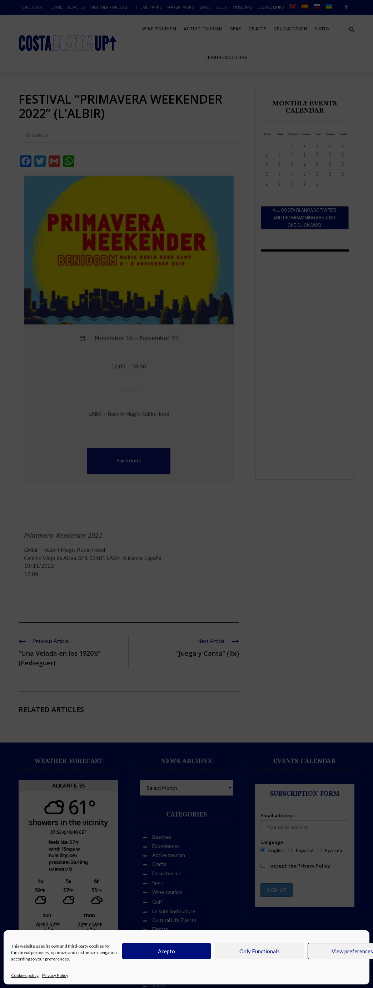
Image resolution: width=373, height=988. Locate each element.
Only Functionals (259, 951)
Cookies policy (25, 975)
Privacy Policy (55, 975)
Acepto (166, 951)
